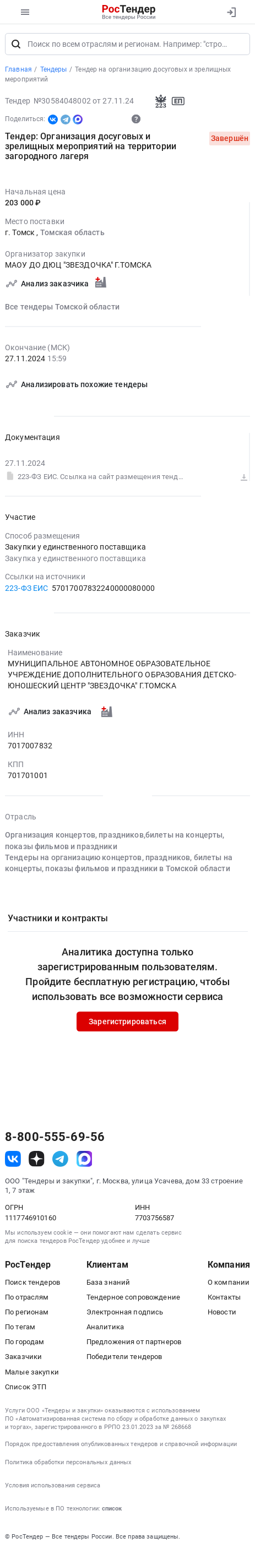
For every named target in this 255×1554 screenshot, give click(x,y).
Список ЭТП (25, 1388)
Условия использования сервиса (52, 1486)
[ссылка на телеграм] (60, 1160)
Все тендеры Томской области (62, 307)
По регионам (27, 1313)
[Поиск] (16, 45)
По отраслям (27, 1298)
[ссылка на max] (85, 1160)
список (112, 1509)
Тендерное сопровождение (133, 1298)
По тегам (20, 1328)
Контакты (224, 1298)
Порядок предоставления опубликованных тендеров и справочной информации (121, 1444)
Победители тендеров (124, 1358)
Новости (222, 1313)
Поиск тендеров (32, 1283)
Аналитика (105, 1328)
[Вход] (231, 12)
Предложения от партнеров (133, 1343)
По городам (24, 1343)
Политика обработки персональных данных (68, 1462)
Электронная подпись (125, 1313)
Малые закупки (32, 1372)
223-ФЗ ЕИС (26, 588)
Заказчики (23, 1358)
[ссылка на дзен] (37, 1160)
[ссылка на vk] (13, 1160)
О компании (228, 1283)
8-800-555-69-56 (55, 1138)
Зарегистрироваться (127, 1022)
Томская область (72, 233)
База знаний (108, 1283)
